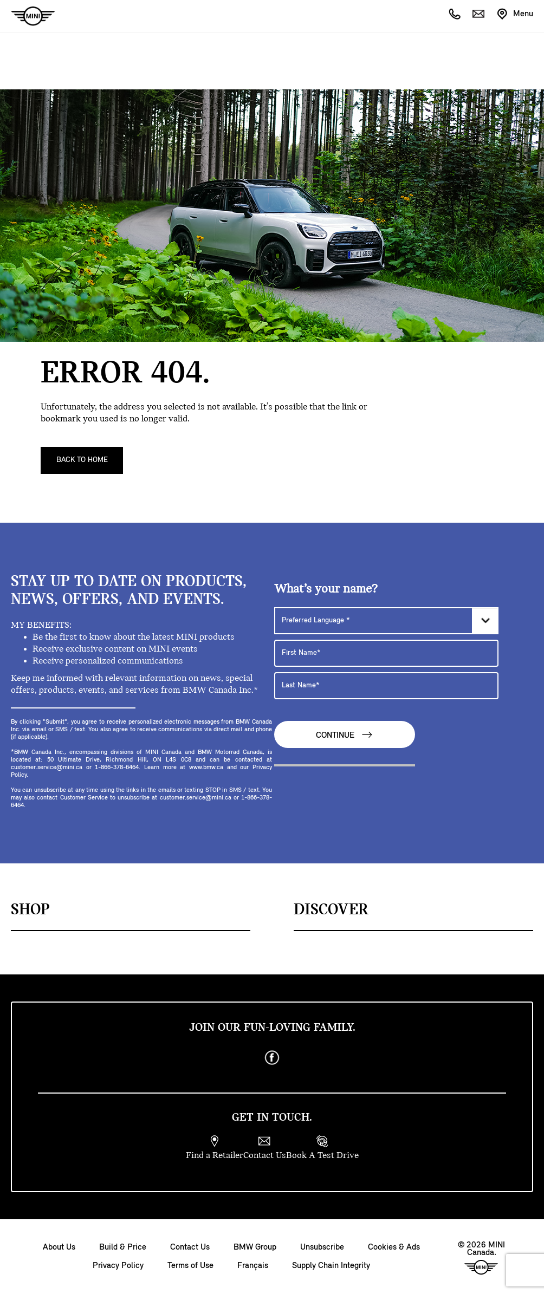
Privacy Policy (118, 1266)
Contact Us (190, 1247)
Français (252, 1266)
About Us (59, 1247)
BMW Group (255, 1247)
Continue (344, 735)
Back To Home (82, 460)
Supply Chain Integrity (331, 1266)
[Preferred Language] (386, 620)
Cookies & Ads (394, 1247)
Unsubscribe (322, 1247)
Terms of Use (190, 1266)
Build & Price (122, 1247)
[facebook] (272, 1057)
